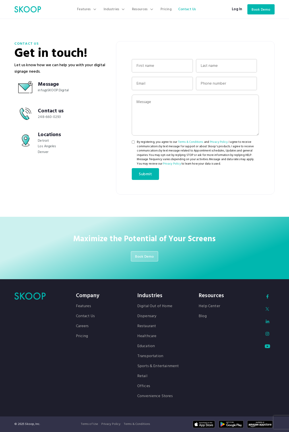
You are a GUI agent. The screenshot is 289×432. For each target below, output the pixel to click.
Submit (145, 174)
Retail (142, 376)
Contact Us (187, 9)
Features (83, 306)
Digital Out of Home (154, 306)
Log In (237, 9)
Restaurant (146, 326)
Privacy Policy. (219, 142)
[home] (27, 9)
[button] (87, 9)
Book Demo (261, 10)
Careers (82, 326)
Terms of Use (89, 424)
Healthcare (147, 336)
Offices (143, 386)
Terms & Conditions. (191, 142)
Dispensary (147, 316)
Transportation (150, 356)
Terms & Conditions (137, 424)
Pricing (166, 9)
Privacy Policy (172, 163)
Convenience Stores (155, 396)
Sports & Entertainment (158, 366)
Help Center (209, 306)
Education (146, 346)
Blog (203, 316)
